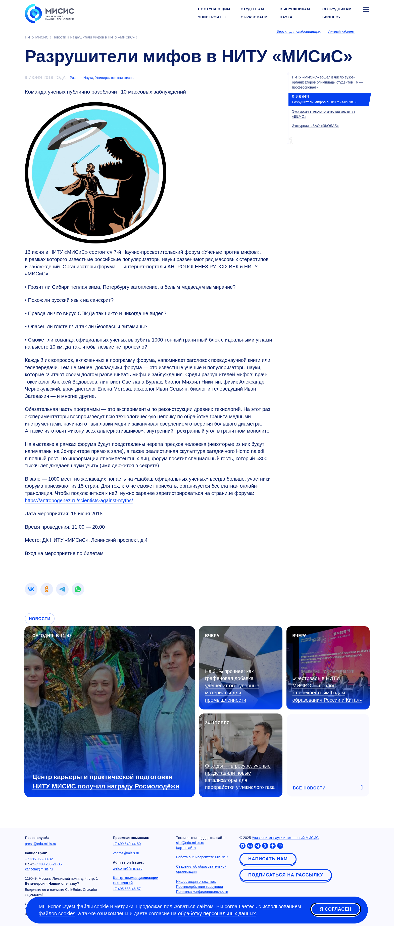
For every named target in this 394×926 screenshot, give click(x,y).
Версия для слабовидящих (299, 31)
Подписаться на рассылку (285, 874)
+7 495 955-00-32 (39, 859)
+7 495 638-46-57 (127, 889)
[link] (31, 589)
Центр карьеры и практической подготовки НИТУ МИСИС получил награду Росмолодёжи (105, 781)
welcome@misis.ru (127, 868)
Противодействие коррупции (199, 887)
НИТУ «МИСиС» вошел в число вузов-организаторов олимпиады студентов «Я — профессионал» (327, 82)
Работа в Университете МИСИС (202, 857)
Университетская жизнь (114, 78)
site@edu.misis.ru (190, 843)
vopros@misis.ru (126, 853)
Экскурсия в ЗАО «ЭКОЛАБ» (315, 126)
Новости (40, 619)
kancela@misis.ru (39, 869)
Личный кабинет (341, 31)
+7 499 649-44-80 (127, 844)
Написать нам (268, 858)
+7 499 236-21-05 (48, 864)
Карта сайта (186, 848)
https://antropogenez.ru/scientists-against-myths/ (79, 500)
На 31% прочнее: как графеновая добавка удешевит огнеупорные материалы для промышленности (232, 685)
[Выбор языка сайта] (365, 31)
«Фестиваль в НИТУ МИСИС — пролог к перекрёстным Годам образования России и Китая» (327, 689)
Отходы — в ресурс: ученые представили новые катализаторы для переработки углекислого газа (240, 776)
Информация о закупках (196, 881)
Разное (75, 78)
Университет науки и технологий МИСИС (285, 838)
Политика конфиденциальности (202, 892)
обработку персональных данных (217, 913)
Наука (88, 78)
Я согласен (336, 909)
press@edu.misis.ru (40, 844)
